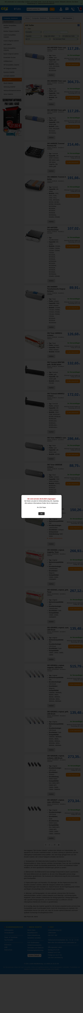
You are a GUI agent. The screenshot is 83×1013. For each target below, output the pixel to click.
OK (41, 513)
